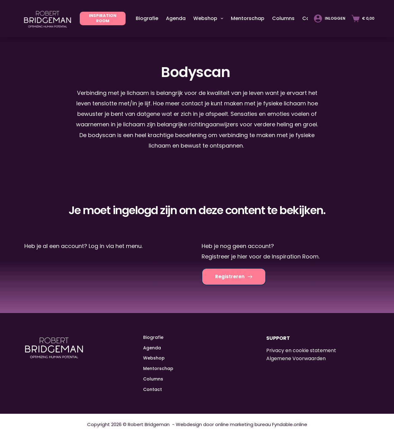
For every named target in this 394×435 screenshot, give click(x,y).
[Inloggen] (329, 18)
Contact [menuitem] (152, 389)
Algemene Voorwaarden (296, 358)
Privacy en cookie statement (301, 350)
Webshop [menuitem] (209, 18)
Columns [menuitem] (283, 18)
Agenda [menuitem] (176, 18)
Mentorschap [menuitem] (247, 18)
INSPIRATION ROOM (102, 18)
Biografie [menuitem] (147, 18)
